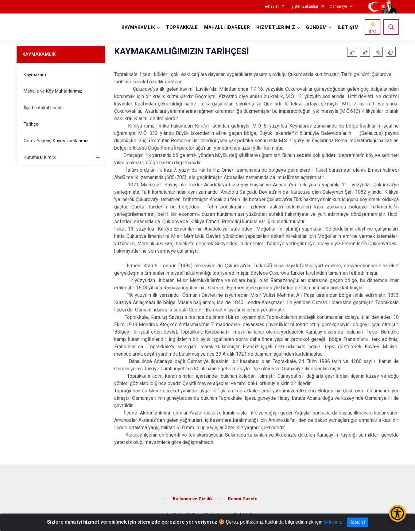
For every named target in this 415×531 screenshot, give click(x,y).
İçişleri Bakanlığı (304, 7)
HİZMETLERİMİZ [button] (275, 27)
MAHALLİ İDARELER (227, 27)
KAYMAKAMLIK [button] (138, 27)
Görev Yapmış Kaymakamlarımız (56, 140)
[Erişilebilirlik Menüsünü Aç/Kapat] (397, 513)
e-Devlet (272, 7)
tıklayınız (333, 522)
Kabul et (357, 522)
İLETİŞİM (348, 27)
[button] (378, 52)
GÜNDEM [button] (316, 27)
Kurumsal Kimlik (40, 157)
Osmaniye (338, 7)
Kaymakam (35, 74)
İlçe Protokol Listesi (44, 107)
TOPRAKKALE (182, 27)
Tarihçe (31, 124)
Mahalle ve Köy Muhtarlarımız (53, 91)
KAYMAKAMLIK (39, 54)
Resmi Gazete (243, 499)
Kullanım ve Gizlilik (193, 499)
